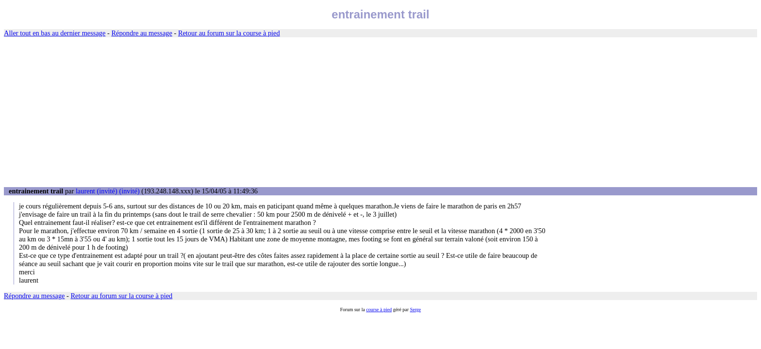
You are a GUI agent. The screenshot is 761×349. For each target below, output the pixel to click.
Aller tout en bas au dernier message (54, 33)
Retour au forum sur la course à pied (229, 33)
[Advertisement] (380, 112)
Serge (415, 309)
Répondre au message (141, 33)
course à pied (379, 309)
